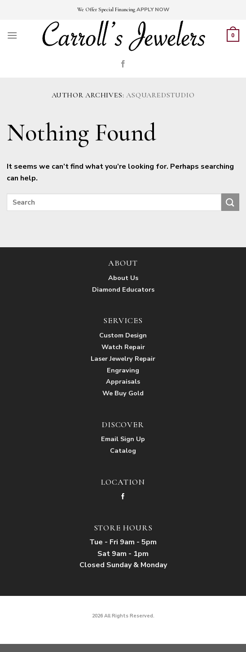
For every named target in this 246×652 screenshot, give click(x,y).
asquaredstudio (160, 95)
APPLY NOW (152, 9)
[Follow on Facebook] (123, 64)
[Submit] (230, 202)
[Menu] (12, 35)
